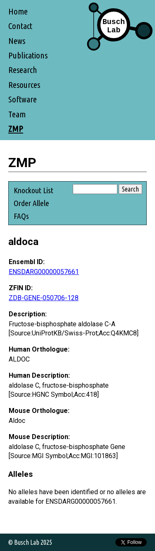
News (16, 41)
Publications (28, 55)
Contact (20, 26)
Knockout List (33, 190)
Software (22, 99)
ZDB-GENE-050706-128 (44, 298)
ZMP (15, 129)
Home (18, 11)
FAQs (21, 216)
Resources (24, 85)
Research (22, 70)
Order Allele (31, 203)
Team (17, 114)
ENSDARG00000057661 (44, 272)
